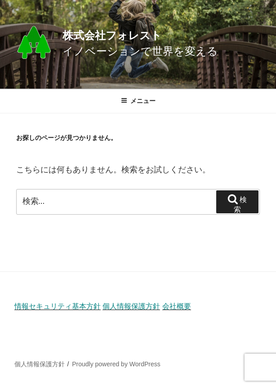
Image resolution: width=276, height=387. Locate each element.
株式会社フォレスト (112, 35)
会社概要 (176, 306)
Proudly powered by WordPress (116, 364)
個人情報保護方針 (131, 306)
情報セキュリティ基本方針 (57, 306)
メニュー (138, 100)
